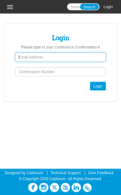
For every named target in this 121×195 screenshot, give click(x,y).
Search (89, 7)
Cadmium (35, 173)
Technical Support (65, 173)
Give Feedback (101, 173)
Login (108, 7)
